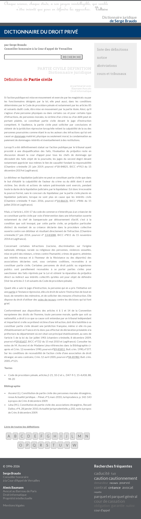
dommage (19, 136)
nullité (130, 506)
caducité (102, 473)
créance (114, 487)
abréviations (107, 65)
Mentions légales (14, 505)
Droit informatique (15, 494)
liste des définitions (112, 49)
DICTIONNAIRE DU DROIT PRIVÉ (41, 32)
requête (97, 492)
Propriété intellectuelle (17, 498)
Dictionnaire (112, 17)
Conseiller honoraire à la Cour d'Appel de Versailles (21, 477)
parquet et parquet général (115, 496)
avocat (127, 487)
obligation (102, 506)
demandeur (101, 482)
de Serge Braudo (123, 21)
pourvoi (125, 482)
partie (12, 291)
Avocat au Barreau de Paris (20, 491)
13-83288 (50, 234)
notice (102, 57)
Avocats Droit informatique (80, 89)
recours (114, 482)
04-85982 (73, 356)
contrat (100, 487)
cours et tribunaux (111, 73)
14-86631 (62, 200)
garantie (118, 505)
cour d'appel (102, 510)
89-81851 (59, 349)
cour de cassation (109, 501)
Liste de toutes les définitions (21, 426)
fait (113, 473)
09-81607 (21, 341)
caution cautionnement (115, 478)
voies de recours (47, 299)
